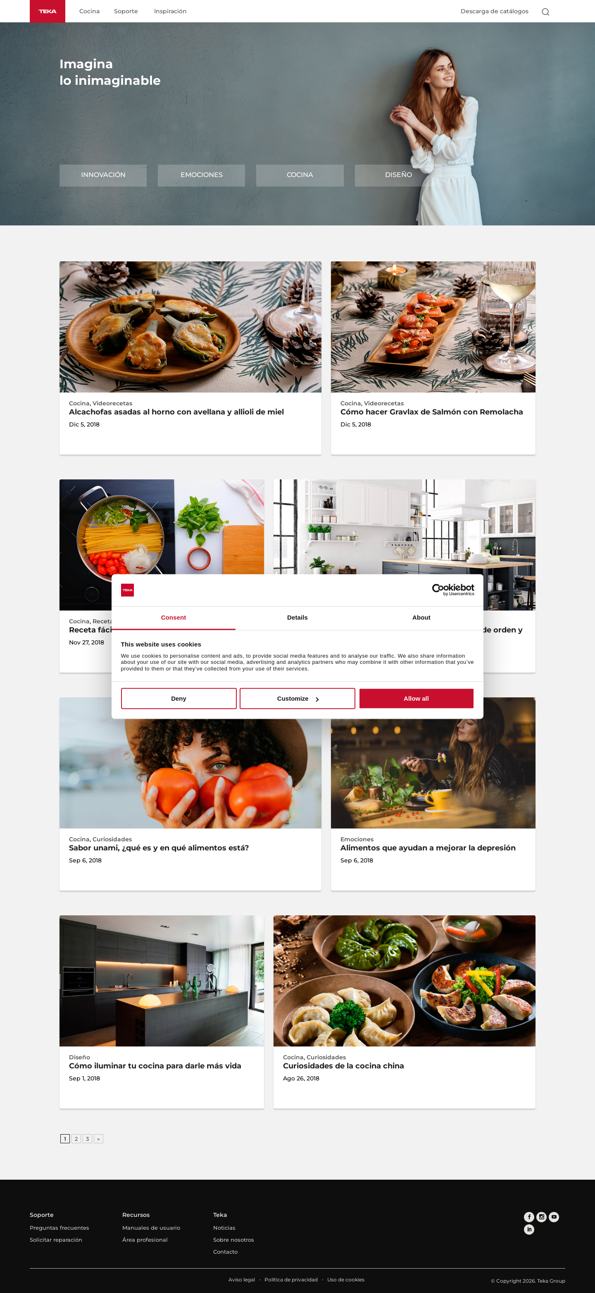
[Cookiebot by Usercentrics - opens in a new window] (438, 590)
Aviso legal (241, 1279)
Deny (178, 698)
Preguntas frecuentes (59, 1227)
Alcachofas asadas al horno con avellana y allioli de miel (176, 412)
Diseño (398, 175)
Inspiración (170, 11)
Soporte (126, 11)
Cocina (89, 11)
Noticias (224, 1227)
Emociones (202, 175)
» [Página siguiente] (98, 1138)
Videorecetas (112, 403)
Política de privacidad (291, 1279)
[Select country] (561, 11)
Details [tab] (297, 617)
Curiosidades (112, 839)
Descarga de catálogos (494, 11)
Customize (298, 698)
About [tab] (421, 617)
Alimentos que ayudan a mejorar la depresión (428, 847)
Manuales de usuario (151, 1227)
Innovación (103, 175)
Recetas (105, 621)
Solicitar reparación (56, 1239)
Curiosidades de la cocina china (343, 1065)
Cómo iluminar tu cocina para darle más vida (155, 1065)
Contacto (225, 1251)
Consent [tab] (173, 617)
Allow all (416, 698)
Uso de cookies (345, 1279)
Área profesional (145, 1239)
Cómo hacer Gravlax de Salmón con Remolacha (431, 412)
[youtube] (554, 1217)
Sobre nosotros (233, 1239)
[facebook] (529, 1217)
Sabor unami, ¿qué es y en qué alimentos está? (159, 847)
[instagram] (541, 1217)
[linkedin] (529, 1229)
